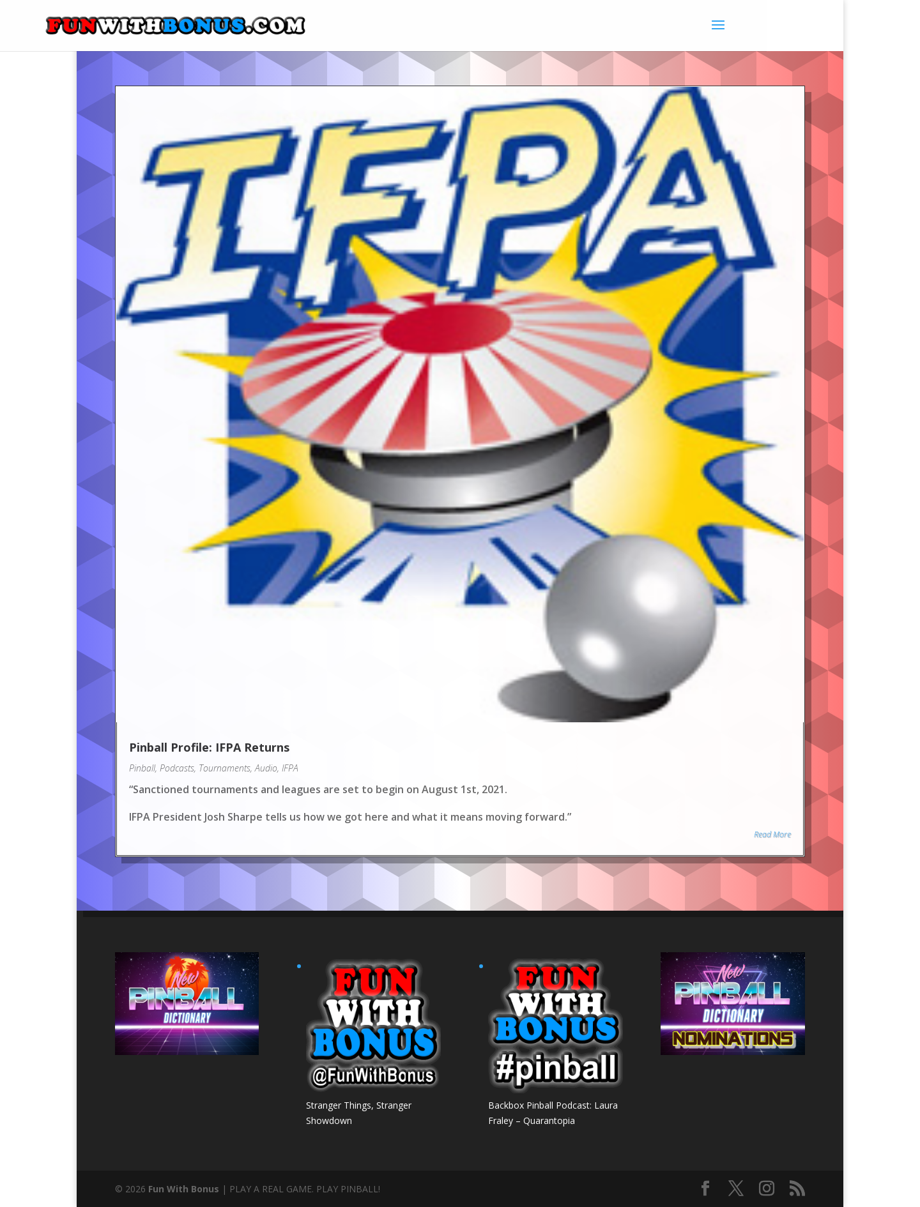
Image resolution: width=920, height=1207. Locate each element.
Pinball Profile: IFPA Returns (209, 747)
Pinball (142, 768)
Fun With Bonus (183, 1189)
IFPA (290, 768)
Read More (772, 834)
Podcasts (177, 768)
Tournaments (224, 768)
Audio (266, 768)
